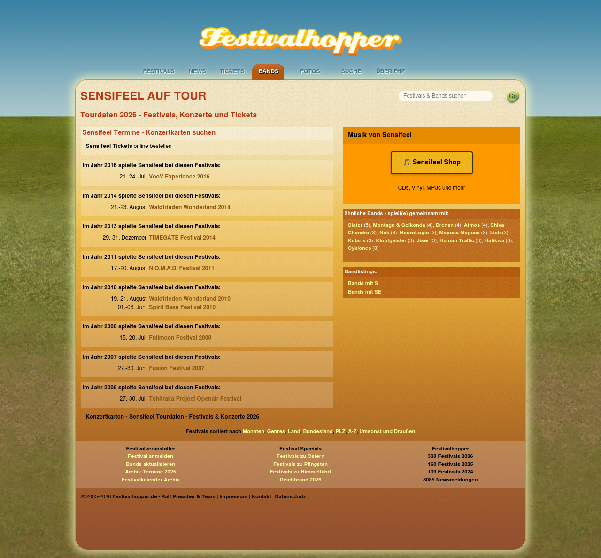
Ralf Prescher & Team (189, 496)
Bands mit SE (364, 291)
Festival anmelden (150, 456)
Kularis (356, 240)
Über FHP (390, 71)
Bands (269, 71)
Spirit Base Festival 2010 (182, 307)
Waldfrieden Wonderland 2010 (190, 299)
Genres (276, 431)
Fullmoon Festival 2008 (180, 338)
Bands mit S (363, 283)
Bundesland (317, 431)
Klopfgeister (391, 240)
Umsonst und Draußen (387, 431)
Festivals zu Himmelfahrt (300, 471)
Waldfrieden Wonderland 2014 (190, 207)
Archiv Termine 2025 (150, 471)
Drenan (445, 225)
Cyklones (359, 248)
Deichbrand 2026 (301, 479)
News (197, 71)
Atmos (472, 225)
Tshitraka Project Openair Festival (195, 399)
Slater (355, 225)
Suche (351, 71)
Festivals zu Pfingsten (300, 464)
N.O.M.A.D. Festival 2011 (181, 268)
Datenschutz (290, 496)
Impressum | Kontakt (245, 496)
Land (294, 431)
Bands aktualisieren (150, 464)
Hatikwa (494, 240)
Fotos (310, 71)
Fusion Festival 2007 (176, 368)
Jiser (423, 240)
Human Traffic (456, 240)
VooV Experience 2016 (179, 176)
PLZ (341, 431)
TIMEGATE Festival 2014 (182, 237)
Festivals (158, 71)
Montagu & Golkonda (399, 225)
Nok (384, 232)
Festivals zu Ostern (300, 456)
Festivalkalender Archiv (150, 479)
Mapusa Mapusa (459, 232)
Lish (495, 232)
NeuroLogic (414, 232)
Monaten (253, 431)
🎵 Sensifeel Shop (432, 162)
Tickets (232, 71)
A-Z (352, 431)
